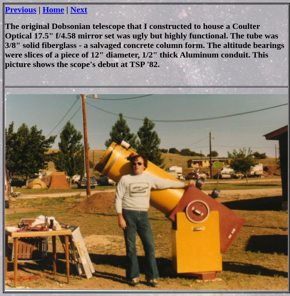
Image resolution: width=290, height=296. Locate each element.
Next (78, 9)
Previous (20, 9)
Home (53, 9)
